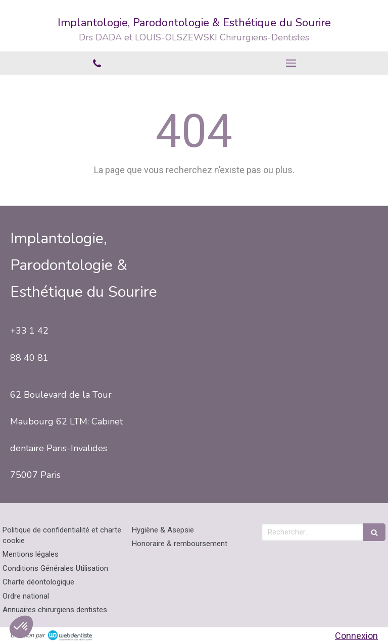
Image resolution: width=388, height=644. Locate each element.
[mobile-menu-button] (291, 63)
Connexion (356, 635)
